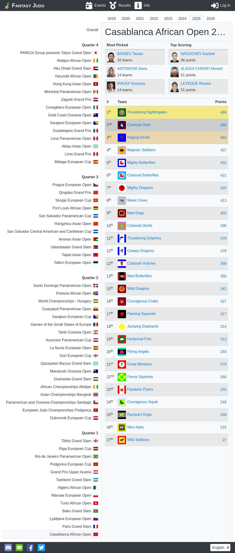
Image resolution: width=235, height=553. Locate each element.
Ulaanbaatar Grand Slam (74, 247)
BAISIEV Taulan (130, 54)
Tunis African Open (79, 503)
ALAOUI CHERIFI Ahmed (201, 69)
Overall (92, 30)
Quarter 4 (90, 45)
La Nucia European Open (74, 348)
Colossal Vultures (141, 263)
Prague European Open (75, 185)
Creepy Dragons (140, 251)
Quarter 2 (90, 278)
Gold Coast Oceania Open (73, 115)
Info (147, 5)
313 (223, 339)
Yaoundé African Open (76, 76)
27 (224, 440)
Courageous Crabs (142, 301)
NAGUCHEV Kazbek (198, 54)
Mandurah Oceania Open (74, 371)
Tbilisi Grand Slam (79, 441)
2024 (182, 19)
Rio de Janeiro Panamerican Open (66, 456)
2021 (140, 19)
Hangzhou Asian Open (76, 224)
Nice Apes (135, 427)
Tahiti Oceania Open (78, 332)
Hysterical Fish (139, 339)
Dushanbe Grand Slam (76, 379)
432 (223, 163)
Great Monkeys (139, 364)
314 (223, 327)
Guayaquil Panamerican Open (70, 309)
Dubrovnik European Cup (74, 418)
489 (223, 112)
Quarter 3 (90, 177)
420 (223, 188)
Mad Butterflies (139, 276)
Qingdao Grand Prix (78, 192)
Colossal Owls (138, 125)
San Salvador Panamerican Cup (68, 216)
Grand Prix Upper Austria (74, 472)
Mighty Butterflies (141, 162)
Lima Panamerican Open (74, 138)
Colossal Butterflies (143, 175)
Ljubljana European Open (74, 519)
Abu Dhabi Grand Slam (75, 68)
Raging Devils (138, 137)
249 (223, 402)
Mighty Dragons (140, 188)
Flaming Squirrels (141, 314)
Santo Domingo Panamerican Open (65, 285)
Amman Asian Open (78, 239)
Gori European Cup (79, 356)
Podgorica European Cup (74, 464)
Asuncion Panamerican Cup (72, 340)
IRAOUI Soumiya (131, 83)
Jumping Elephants (142, 326)
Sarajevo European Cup (75, 317)
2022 (154, 19)
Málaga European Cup (76, 162)
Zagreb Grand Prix (79, 99)
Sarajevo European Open (74, 123)
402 (223, 213)
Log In (225, 5)
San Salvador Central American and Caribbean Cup (52, 231)
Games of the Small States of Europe (64, 324)
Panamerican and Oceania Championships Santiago (52, 402)
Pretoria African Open (77, 293)
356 (223, 264)
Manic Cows (137, 200)
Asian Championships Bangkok (69, 395)
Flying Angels (138, 351)
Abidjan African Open (77, 61)
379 (223, 238)
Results (124, 5)
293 (223, 352)
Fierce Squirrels (140, 377)
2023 (168, 19)
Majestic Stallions (141, 150)
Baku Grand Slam (80, 511)
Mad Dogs (135, 213)
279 (223, 364)
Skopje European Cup (76, 200)
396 (223, 226)
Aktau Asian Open (80, 146)
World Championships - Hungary (68, 301)
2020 (126, 19)
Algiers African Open (78, 488)
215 (223, 427)
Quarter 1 (90, 433)
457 (223, 150)
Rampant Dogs (139, 414)
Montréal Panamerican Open (71, 92)
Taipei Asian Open (80, 255)
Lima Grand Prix (81, 154)
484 (223, 125)
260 (223, 377)
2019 (112, 19)
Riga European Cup (78, 449)
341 (223, 289)
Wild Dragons (138, 288)
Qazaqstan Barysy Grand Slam (69, 363)
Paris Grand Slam (80, 526)
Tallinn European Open (76, 263)
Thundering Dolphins (144, 238)
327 (223, 301)
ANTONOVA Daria (132, 69)
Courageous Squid (142, 402)
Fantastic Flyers (140, 389)
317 (223, 314)
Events (100, 5)
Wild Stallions (138, 440)
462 (223, 138)
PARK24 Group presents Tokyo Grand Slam (59, 53)
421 (223, 175)
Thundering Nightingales (147, 112)
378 (223, 251)
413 (223, 201)
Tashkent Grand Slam (77, 480)
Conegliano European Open (72, 107)
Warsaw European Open (74, 495)
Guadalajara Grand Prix (75, 131)
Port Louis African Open (75, 208)
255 (223, 389)
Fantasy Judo (28, 5)
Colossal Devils (139, 225)
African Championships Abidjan (69, 387)
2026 (211, 19)
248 (223, 415)
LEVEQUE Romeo (196, 83)
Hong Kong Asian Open (75, 84)
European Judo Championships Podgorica (60, 410)
